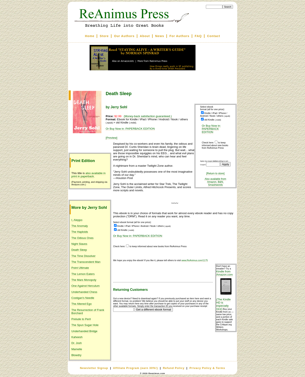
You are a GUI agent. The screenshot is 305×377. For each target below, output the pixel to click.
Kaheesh (77, 337)
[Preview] (111, 137)
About (145, 36)
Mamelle (76, 349)
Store (104, 36)
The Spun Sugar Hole (84, 325)
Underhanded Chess (84, 292)
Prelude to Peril (81, 319)
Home (89, 36)
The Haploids (79, 231)
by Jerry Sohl (116, 107)
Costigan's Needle (82, 297)
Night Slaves (79, 243)
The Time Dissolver (83, 256)
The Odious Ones (82, 238)
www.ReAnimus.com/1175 (195, 260)
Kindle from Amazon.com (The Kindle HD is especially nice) (225, 290)
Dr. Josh (76, 343)
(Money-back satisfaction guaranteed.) (148, 116)
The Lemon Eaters (83, 274)
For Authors (179, 36)
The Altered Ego (81, 303)
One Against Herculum (85, 285)
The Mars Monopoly (83, 279)
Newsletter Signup (94, 368)
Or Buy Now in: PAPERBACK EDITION (211, 129)
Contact (213, 36)
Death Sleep (79, 249)
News (159, 36)
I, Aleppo (76, 220)
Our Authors (124, 36)
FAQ (198, 36)
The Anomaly (79, 225)
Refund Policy (173, 368)
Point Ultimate (80, 267)
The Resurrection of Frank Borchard (87, 311)
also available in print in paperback (88, 175)
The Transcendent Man (85, 261)
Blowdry (76, 355)
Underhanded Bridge (84, 331)
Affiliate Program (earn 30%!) (135, 368)
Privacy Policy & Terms (207, 368)
